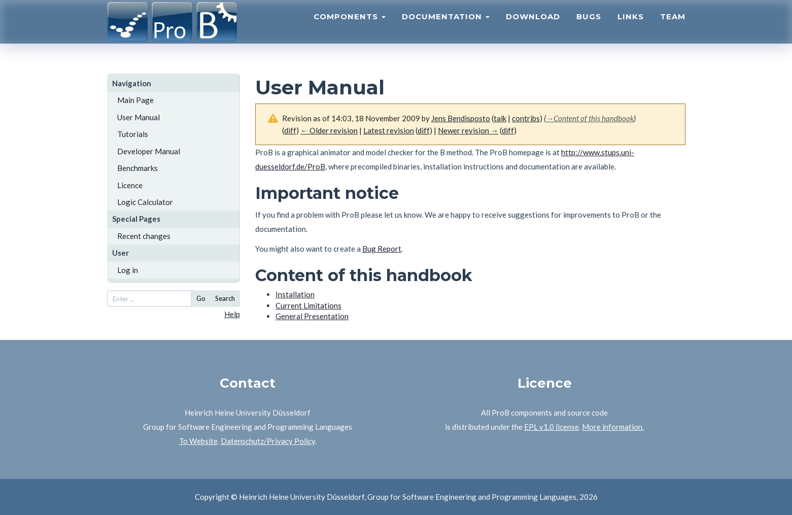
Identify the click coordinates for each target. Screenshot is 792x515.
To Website (198, 440)
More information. (613, 426)
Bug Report (381, 248)
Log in (127, 269)
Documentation (446, 28)
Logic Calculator (145, 202)
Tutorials (132, 134)
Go (200, 298)
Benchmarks (137, 168)
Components (350, 28)
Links (630, 28)
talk (500, 118)
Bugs (588, 28)
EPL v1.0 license (551, 426)
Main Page (135, 100)
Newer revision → (468, 130)
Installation (295, 294)
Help (232, 314)
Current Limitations (308, 305)
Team (672, 28)
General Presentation (312, 316)
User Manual (138, 117)
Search (225, 298)
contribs (526, 118)
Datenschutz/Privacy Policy (268, 440)
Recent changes (143, 236)
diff (424, 130)
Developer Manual (148, 151)
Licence (130, 185)
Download (533, 28)
